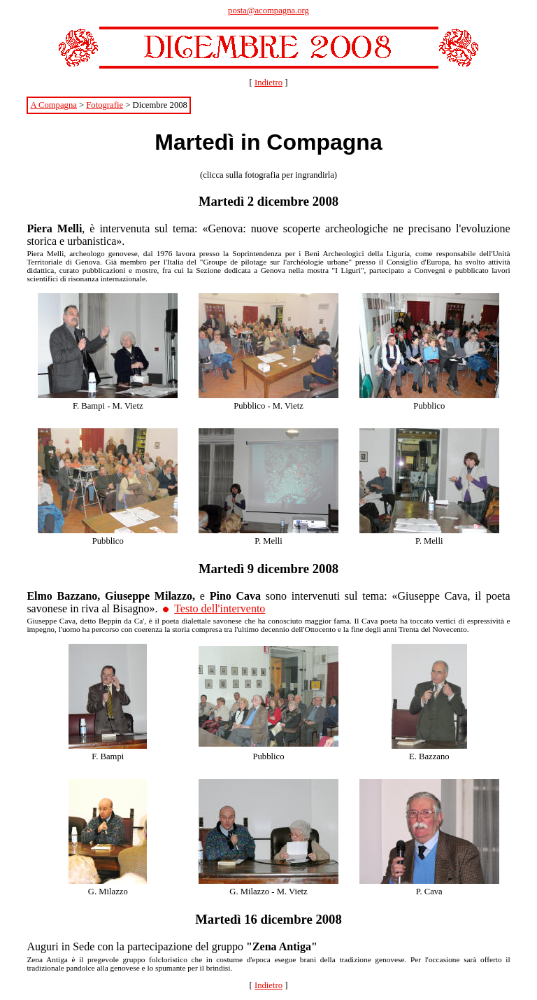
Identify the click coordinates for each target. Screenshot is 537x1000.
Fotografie (104, 105)
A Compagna (53, 105)
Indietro (268, 82)
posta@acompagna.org (268, 10)
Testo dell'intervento (219, 608)
